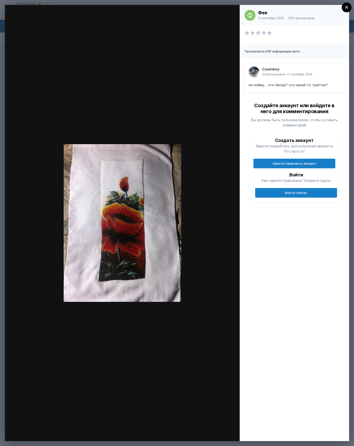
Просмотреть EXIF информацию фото (272, 51)
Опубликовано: (287, 74)
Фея (262, 12)
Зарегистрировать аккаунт (294, 163)
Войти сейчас (296, 193)
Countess (271, 69)
